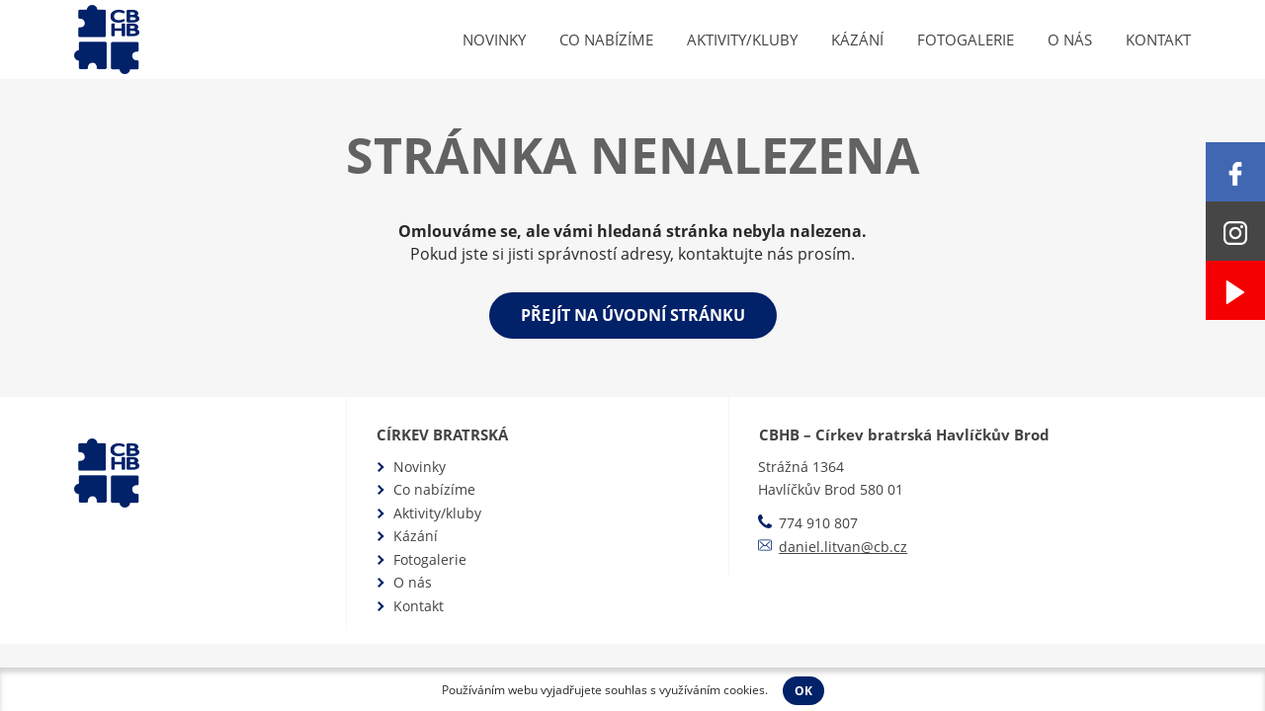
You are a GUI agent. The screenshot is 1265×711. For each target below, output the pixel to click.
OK (803, 690)
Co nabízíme (606, 39)
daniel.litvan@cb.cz (843, 546)
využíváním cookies (712, 689)
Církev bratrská (442, 434)
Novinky (494, 39)
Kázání (857, 39)
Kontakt (1158, 39)
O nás (1070, 39)
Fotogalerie (965, 39)
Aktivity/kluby (742, 39)
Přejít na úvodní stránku (633, 315)
